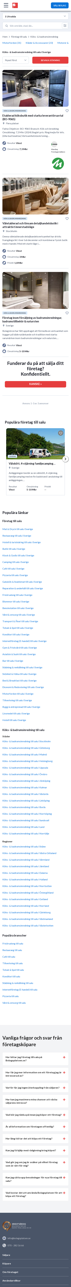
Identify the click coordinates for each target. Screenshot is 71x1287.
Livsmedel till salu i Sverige (16, 713)
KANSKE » (35, 384)
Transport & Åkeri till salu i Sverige (20, 621)
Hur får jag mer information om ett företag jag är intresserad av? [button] (34, 1074)
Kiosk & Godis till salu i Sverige (18, 555)
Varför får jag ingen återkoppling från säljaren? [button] (33, 1087)
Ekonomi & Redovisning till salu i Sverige (23, 687)
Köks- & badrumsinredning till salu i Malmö (24, 754)
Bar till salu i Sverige (12, 660)
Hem (5, 36)
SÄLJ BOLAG (59, 5)
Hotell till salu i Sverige (14, 720)
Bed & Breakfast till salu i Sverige (19, 680)
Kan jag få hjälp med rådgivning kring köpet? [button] (31, 1150)
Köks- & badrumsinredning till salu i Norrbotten (27, 886)
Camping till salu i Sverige (15, 562)
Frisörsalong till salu (12, 943)
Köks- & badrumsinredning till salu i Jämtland (25, 866)
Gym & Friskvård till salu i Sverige (19, 647)
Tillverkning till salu (12, 963)
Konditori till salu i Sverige (15, 634)
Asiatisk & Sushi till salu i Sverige (19, 654)
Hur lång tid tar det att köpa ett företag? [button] (29, 1138)
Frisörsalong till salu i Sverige (17, 594)
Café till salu (8, 956)
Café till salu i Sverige (13, 568)
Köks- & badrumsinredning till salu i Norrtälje (25, 833)
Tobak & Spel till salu (13, 969)
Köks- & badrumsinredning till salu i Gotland (25, 899)
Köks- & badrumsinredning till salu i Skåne (24, 846)
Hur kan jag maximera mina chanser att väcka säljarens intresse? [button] (31, 1101)
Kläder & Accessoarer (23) (39, 42)
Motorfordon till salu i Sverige (17, 693)
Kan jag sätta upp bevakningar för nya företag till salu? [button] (34, 1179)
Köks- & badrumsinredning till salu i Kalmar (24, 787)
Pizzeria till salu (10, 996)
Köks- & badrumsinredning (44, 36)
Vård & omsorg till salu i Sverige (18, 614)
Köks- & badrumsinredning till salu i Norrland (25, 905)
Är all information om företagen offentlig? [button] (30, 1126)
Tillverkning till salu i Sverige (17, 700)
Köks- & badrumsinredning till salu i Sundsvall (25, 820)
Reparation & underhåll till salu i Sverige (22, 588)
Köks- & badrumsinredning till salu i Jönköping (26, 780)
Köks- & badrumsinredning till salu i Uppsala (25, 767)
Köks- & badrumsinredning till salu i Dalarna (25, 872)
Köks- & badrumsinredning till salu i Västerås (25, 793)
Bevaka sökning (50, 60)
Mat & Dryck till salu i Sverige (17, 529)
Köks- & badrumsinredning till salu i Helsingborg (27, 761)
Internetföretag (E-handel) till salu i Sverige (24, 641)
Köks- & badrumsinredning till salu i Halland (25, 879)
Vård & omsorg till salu (14, 1002)
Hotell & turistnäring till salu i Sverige (21, 542)
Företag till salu (19, 36)
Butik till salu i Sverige (13, 548)
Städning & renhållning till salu (17, 983)
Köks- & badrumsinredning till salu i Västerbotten (27, 925)
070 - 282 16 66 (13, 1245)
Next (65, 459)
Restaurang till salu (12, 950)
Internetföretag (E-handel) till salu (19, 989)
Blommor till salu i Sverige (15, 601)
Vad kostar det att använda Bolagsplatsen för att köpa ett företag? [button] (34, 1194)
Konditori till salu (11, 976)
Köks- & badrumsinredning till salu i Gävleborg (26, 912)
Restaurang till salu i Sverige (16, 535)
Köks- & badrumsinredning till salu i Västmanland (27, 918)
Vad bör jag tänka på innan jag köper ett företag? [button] (34, 1114)
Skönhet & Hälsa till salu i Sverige (19, 673)
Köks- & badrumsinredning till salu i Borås (24, 807)
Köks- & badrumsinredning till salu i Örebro (24, 774)
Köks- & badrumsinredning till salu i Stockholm (26, 741)
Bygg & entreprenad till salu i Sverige (21, 706)
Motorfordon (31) (11, 42)
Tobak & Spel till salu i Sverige (17, 627)
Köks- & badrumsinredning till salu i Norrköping (27, 813)
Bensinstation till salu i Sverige (18, 608)
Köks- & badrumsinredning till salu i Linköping (26, 800)
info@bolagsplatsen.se (16, 1238)
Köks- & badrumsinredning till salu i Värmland (25, 859)
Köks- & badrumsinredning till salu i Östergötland (27, 892)
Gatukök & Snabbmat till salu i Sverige (22, 581)
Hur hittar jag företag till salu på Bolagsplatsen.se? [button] (24, 1059)
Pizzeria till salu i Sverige (15, 575)
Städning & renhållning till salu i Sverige (22, 667)
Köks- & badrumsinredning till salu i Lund (23, 826)
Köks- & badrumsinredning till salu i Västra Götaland (29, 853)
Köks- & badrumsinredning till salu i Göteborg (26, 747)
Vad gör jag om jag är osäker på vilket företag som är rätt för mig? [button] (32, 1164)
